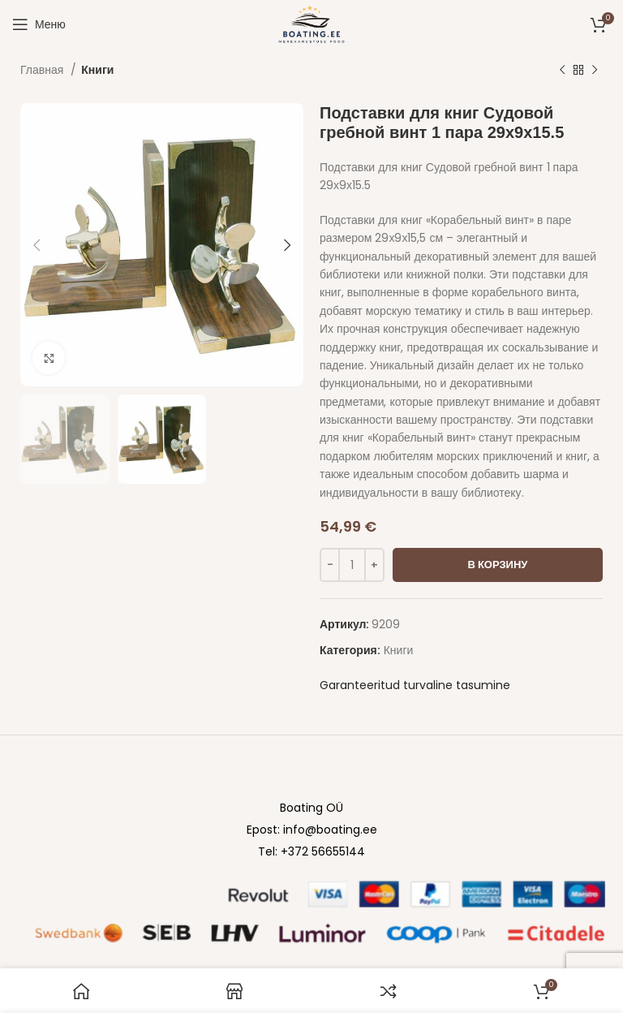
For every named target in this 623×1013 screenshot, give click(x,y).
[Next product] (594, 71)
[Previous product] (562, 71)
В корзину (498, 564)
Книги (97, 70)
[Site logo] (311, 23)
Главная (43, 70)
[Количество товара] (352, 565)
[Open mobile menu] (39, 24)
